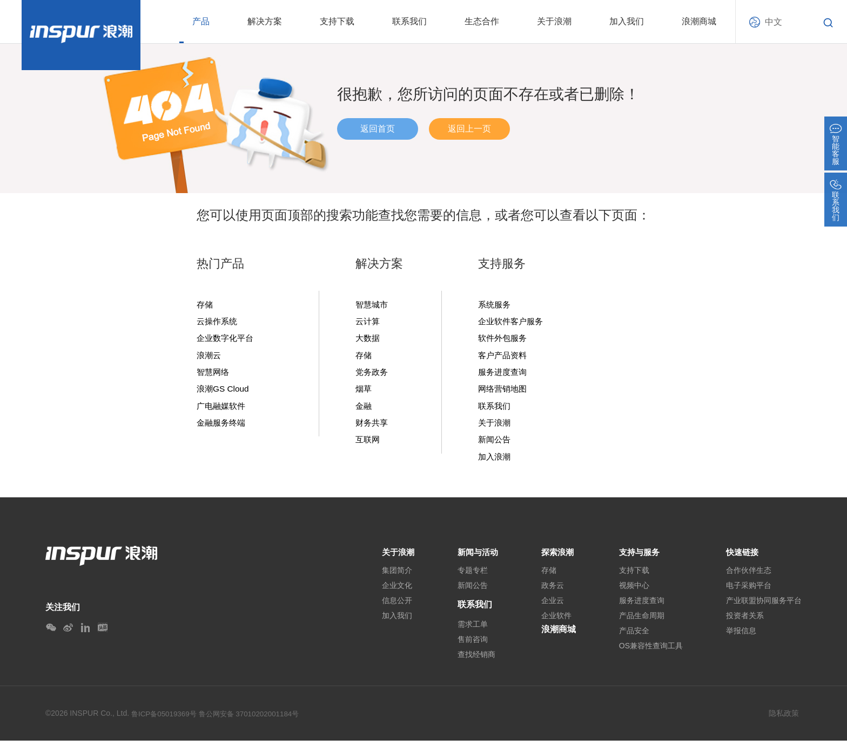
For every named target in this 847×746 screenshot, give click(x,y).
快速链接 (743, 555)
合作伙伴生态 (748, 575)
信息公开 (392, 605)
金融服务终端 (222, 425)
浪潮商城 (699, 21)
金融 (364, 408)
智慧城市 (372, 304)
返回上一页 (469, 128)
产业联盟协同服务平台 (764, 605)
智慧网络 (214, 373)
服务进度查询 (504, 373)
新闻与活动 (476, 555)
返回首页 (377, 128)
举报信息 (741, 636)
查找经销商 (474, 659)
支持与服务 (640, 555)
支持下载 (337, 21)
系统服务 (495, 304)
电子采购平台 (748, 590)
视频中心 (634, 590)
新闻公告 (495, 443)
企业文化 (392, 590)
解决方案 (264, 21)
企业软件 (556, 621)
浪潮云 (210, 356)
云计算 (368, 322)
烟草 (364, 391)
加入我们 (626, 21)
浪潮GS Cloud (224, 391)
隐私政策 (784, 718)
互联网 (368, 443)
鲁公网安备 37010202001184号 (255, 719)
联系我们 (409, 21)
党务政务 (372, 373)
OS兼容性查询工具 (651, 651)
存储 (205, 304)
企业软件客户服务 (512, 322)
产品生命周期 (641, 621)
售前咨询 (470, 644)
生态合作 (482, 21)
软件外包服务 (504, 339)
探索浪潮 (558, 555)
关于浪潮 (554, 21)
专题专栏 (470, 575)
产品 (201, 21)
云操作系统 (218, 322)
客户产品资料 (504, 356)
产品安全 (634, 636)
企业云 (552, 605)
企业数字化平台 (227, 339)
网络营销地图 (504, 391)
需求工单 (470, 629)
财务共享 (372, 425)
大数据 (368, 339)
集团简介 (392, 575)
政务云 (552, 590)
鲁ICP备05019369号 (165, 719)
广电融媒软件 (222, 408)
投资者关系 (745, 621)
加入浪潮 (495, 460)
